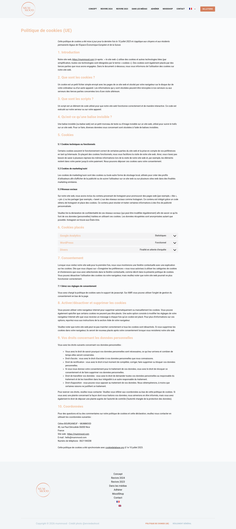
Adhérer (155, 9)
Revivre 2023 (122, 9)
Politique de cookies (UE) (157, 524)
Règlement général (182, 524)
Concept (93, 9)
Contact (181, 9)
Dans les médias (139, 9)
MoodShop (168, 9)
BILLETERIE (208, 9)
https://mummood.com (83, 59)
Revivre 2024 (106, 9)
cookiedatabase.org (115, 447)
